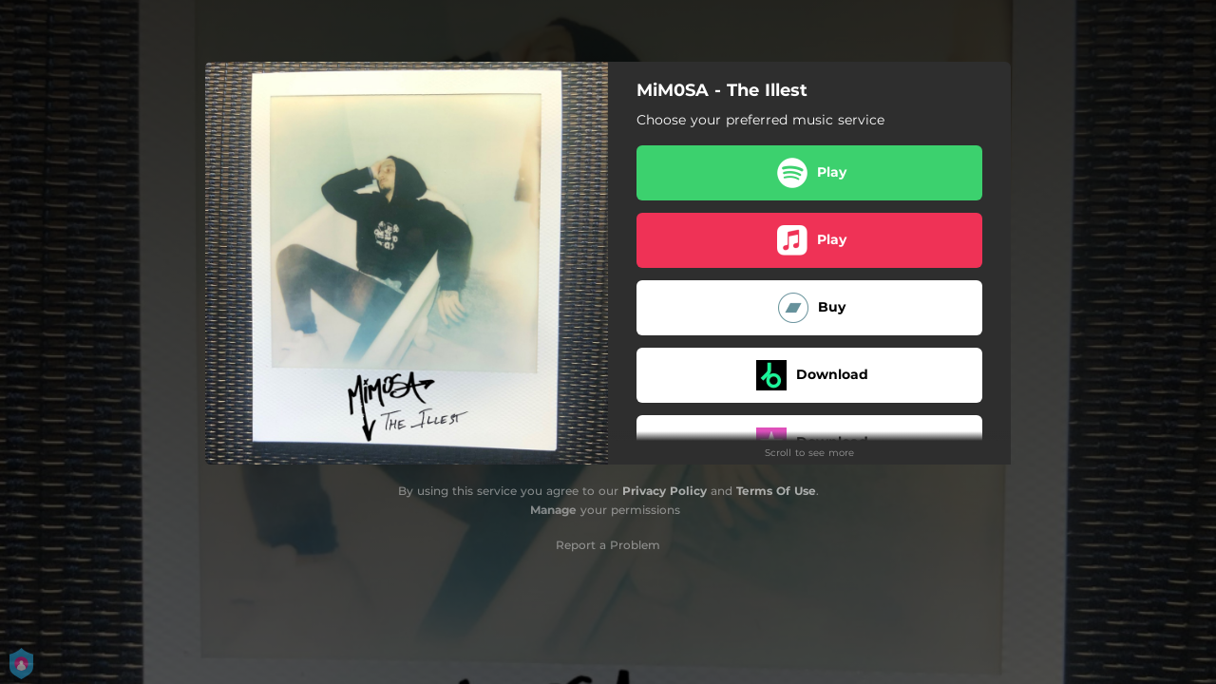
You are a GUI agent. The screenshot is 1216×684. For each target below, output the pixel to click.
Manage (553, 510)
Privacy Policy (664, 491)
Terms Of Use (776, 491)
